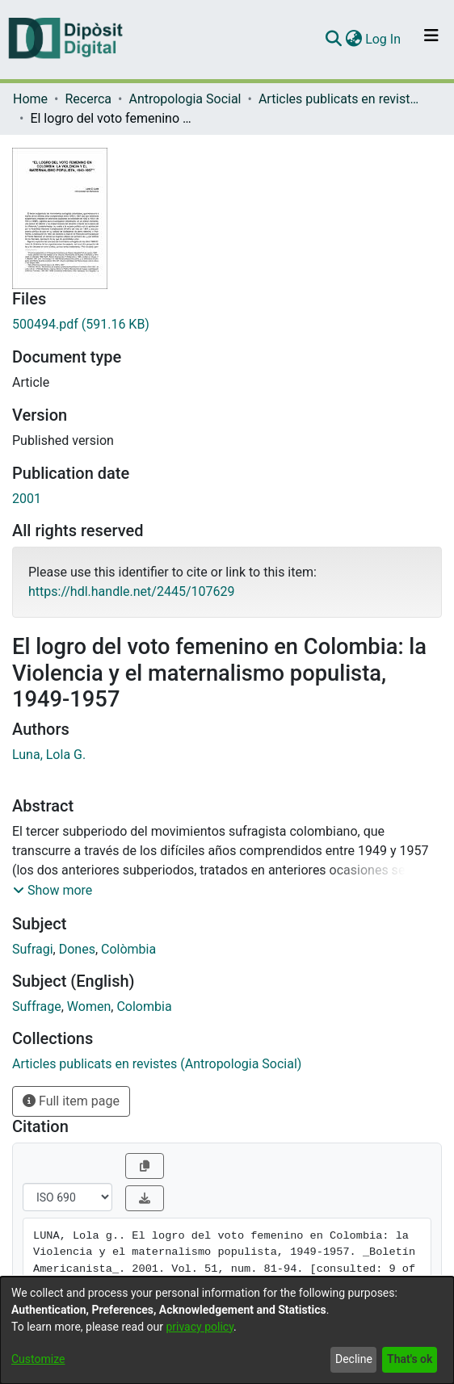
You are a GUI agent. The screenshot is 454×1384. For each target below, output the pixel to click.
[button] (52, 890)
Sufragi (32, 949)
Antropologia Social (184, 99)
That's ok (409, 1359)
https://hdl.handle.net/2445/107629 (131, 591)
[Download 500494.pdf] (227, 324)
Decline (353, 1359)
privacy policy (199, 1326)
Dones (77, 949)
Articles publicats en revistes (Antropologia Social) (339, 99)
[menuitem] (353, 39)
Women (89, 1006)
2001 (26, 498)
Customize (38, 1359)
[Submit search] (333, 39)
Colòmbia (128, 949)
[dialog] (227, 1330)
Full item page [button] (71, 1101)
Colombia (143, 1006)
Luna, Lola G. (49, 754)
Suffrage (36, 1006)
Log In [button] (383, 39)
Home (30, 99)
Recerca (88, 99)
